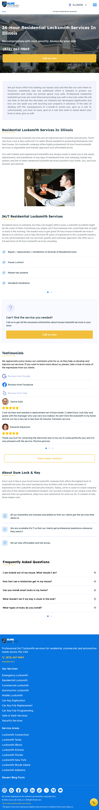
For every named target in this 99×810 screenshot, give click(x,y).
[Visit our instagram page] (4, 790)
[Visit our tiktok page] (39, 790)
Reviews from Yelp (17, 393)
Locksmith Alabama (13, 770)
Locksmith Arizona (13, 749)
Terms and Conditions (10, 803)
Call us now (49, 58)
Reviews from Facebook (20, 384)
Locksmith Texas (11, 739)
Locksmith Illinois (12, 744)
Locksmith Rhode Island (16, 764)
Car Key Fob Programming (17, 710)
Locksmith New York (14, 759)
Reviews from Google (19, 376)
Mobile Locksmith (12, 695)
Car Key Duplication (13, 700)
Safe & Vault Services (14, 715)
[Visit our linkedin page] (32, 790)
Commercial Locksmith (15, 685)
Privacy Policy (25, 803)
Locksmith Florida (12, 754)
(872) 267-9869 (16, 48)
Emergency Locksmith (15, 675)
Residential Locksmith (15, 680)
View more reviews (49, 458)
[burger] (95, 5)
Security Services (12, 720)
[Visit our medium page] (53, 790)
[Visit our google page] (11, 790)
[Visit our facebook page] (18, 790)
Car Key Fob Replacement (17, 705)
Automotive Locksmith (15, 690)
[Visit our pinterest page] (25, 790)
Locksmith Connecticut (15, 734)
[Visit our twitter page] (46, 790)
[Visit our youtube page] (60, 790)
